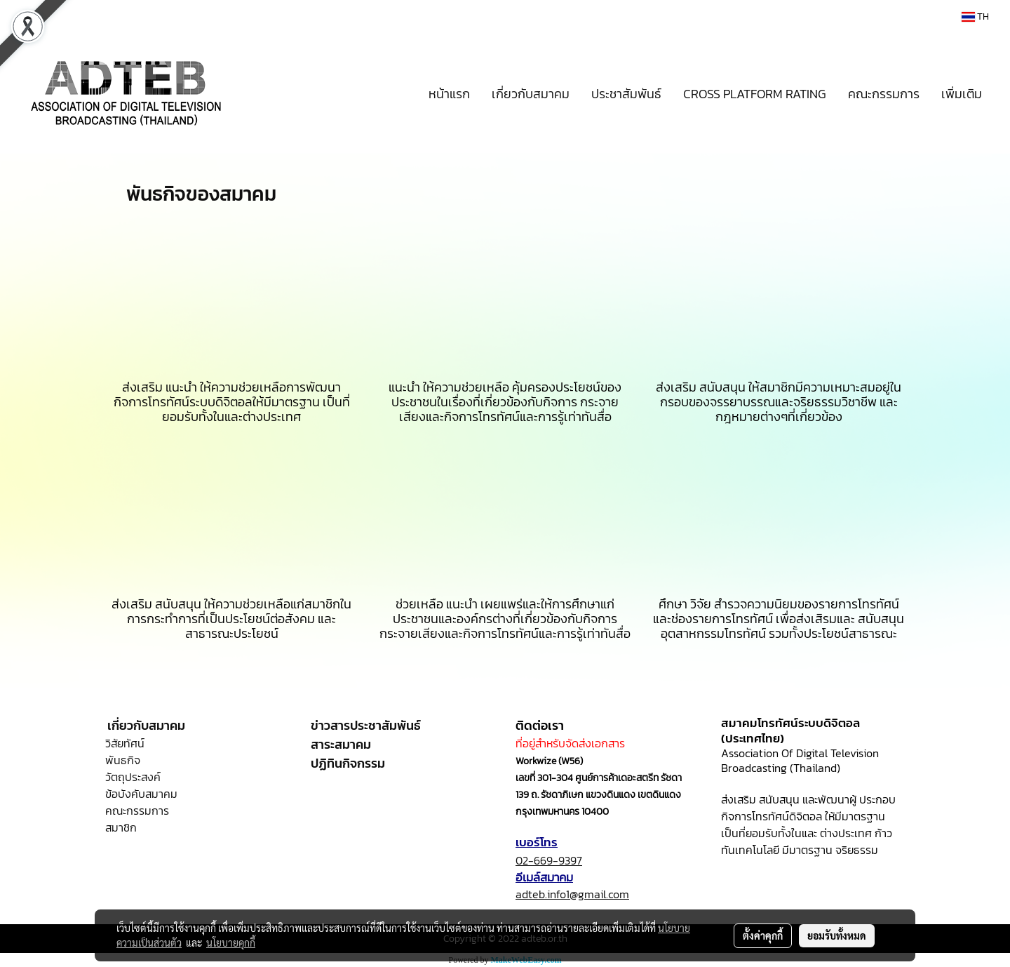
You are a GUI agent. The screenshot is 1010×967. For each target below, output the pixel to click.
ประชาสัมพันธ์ (626, 93)
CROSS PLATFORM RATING (754, 93)
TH (975, 16)
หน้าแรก (449, 93)
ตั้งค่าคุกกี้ (763, 935)
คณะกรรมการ (884, 93)
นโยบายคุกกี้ (230, 942)
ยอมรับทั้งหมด (836, 935)
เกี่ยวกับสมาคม (531, 93)
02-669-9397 (549, 860)
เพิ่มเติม (961, 93)
